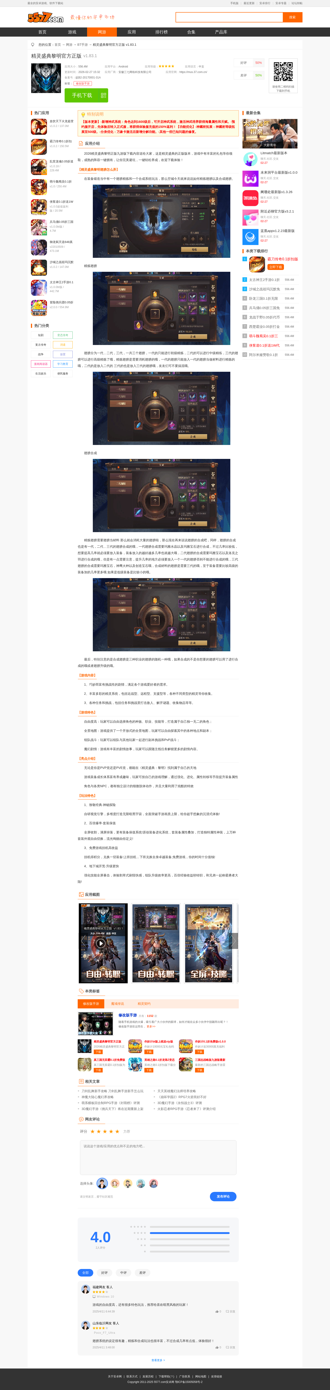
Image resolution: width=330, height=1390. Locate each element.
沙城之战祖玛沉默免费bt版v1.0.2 (264, 290)
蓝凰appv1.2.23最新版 (278, 231)
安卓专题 (280, 3)
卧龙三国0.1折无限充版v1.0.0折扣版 (263, 299)
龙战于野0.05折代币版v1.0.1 (264, 318)
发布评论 (223, 1196)
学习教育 (62, 364)
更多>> (151, 1026)
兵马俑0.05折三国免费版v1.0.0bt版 (264, 309)
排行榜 (161, 32)
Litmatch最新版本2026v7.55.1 (274, 155)
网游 (102, 32)
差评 (243, 75)
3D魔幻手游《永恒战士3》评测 (179, 1103)
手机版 (234, 3)
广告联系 (184, 1376)
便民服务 (62, 373)
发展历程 (148, 1376)
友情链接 (216, 1376)
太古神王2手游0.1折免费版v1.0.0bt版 (264, 281)
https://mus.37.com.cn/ (193, 72)
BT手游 (82, 44)
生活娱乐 (40, 373)
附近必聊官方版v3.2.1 (277, 211)
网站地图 (200, 1376)
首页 (42, 32)
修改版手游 (83, 83)
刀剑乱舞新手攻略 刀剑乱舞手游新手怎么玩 (112, 1091)
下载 (98, 1051)
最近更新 (249, 3)
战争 (41, 354)
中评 (123, 1272)
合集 (191, 32)
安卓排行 (264, 3)
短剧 (41, 335)
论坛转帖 (297, 3)
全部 (85, 1272)
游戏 (72, 32)
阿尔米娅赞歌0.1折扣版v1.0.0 (263, 356)
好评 (243, 63)
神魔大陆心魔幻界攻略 (98, 1097)
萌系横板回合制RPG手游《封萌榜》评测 (111, 1103)
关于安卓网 (115, 1376)
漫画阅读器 (41, 364)
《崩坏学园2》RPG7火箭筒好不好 (181, 1097)
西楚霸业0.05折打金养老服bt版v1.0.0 (264, 328)
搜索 (292, 17)
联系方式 (132, 1376)
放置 (63, 354)
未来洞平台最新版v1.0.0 (279, 172)
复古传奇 (40, 344)
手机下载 (82, 95)
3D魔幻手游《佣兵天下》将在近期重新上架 (112, 1109)
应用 (132, 32)
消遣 (63, 344)
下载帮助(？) (166, 1376)
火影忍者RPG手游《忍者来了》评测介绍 (186, 1109)
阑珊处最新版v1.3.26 (276, 192)
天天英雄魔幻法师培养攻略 (176, 1091)
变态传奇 (62, 335)
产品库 (221, 32)
